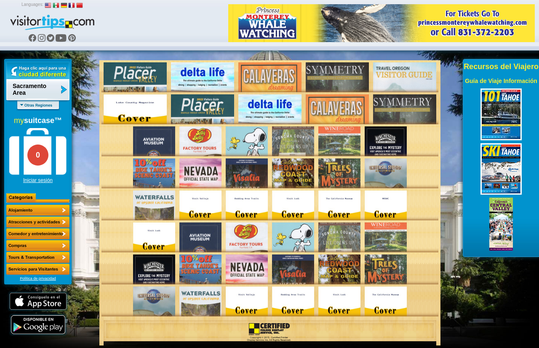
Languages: (32, 4)
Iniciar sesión (38, 180)
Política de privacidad (38, 278)
